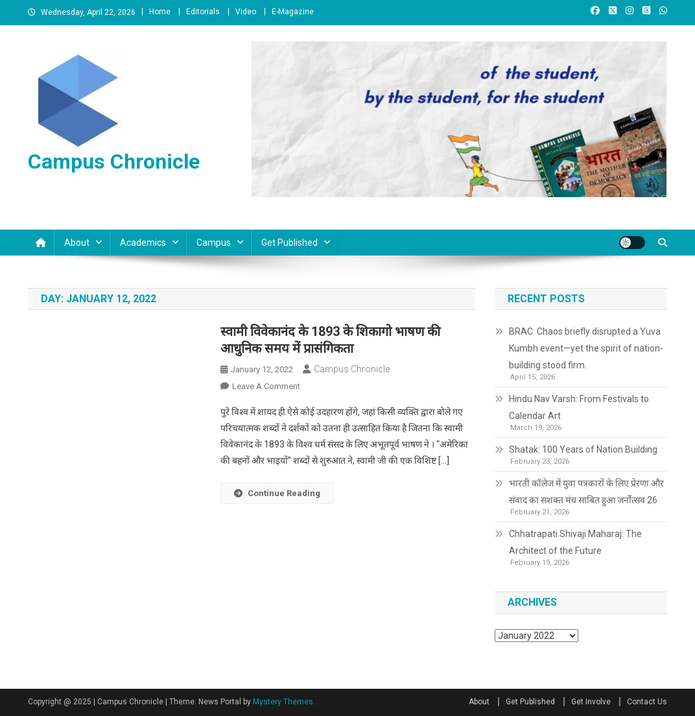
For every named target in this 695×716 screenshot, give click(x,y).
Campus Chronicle (114, 161)
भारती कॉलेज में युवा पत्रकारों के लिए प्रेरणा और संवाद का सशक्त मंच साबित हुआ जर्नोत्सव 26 (586, 491)
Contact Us (647, 701)
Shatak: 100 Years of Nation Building (583, 449)
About (76, 242)
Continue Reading (277, 493)
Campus (213, 242)
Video (245, 11)
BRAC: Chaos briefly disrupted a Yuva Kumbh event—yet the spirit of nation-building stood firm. (586, 348)
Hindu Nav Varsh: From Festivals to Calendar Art (579, 407)
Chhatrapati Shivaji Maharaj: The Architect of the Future (575, 542)
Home (160, 11)
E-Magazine (293, 11)
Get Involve (591, 701)
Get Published (289, 242)
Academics (143, 242)
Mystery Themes (283, 701)
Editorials (203, 11)
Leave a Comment (266, 386)
